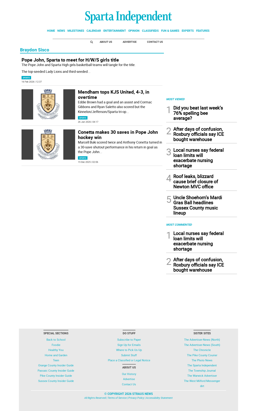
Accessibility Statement (159, 398)
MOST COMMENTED (179, 224)
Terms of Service (117, 398)
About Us (106, 42)
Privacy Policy (136, 398)
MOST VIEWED (175, 99)
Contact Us (155, 42)
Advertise (130, 42)
